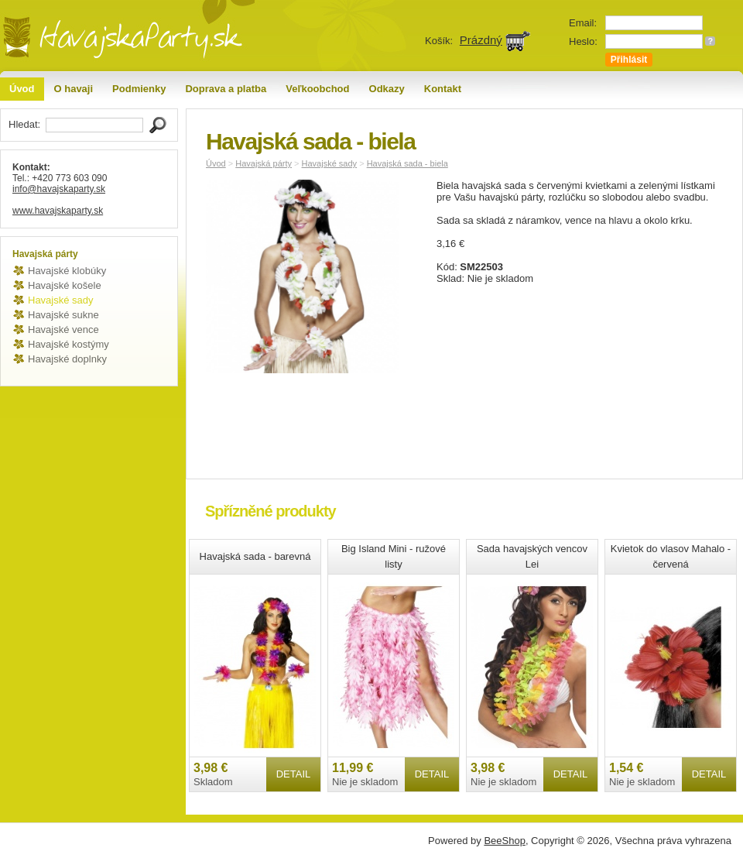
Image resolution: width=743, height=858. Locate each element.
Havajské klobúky (67, 270)
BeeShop (505, 840)
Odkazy (387, 88)
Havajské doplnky (67, 359)
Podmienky (139, 88)
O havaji (74, 88)
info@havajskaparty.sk (58, 189)
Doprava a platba (225, 88)
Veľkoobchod (317, 88)
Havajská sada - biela (407, 163)
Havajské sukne (63, 315)
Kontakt (442, 88)
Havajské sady (61, 300)
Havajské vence (63, 329)
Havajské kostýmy (68, 344)
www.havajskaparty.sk (57, 210)
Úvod (22, 88)
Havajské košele (64, 285)
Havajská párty (263, 163)
